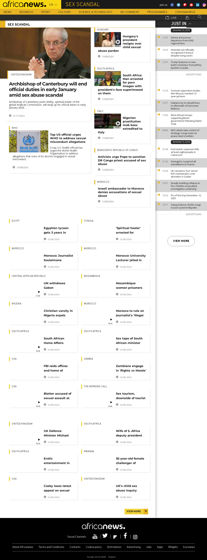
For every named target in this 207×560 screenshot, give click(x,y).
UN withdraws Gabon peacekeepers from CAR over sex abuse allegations (59, 286)
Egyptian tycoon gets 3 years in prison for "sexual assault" (57, 231)
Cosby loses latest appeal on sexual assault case (57, 488)
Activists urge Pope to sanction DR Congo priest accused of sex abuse (122, 160)
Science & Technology (95, 12)
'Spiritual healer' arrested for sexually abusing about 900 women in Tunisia (130, 231)
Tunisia (88, 221)
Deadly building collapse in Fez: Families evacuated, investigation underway (185, 186)
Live (171, 17)
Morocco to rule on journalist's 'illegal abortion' (130, 313)
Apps (160, 547)
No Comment (129, 12)
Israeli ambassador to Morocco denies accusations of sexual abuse (121, 192)
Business (26, 12)
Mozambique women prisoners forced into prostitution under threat (130, 286)
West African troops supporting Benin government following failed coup (186, 119)
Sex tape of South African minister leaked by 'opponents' (129, 341)
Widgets (173, 547)
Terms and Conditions (51, 547)
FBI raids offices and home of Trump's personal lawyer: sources (57, 369)
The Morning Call (95, 386)
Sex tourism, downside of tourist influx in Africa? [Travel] (130, 396)
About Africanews (22, 547)
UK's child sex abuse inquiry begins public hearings (126, 488)
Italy (100, 111)
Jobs (149, 547)
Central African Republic (29, 276)
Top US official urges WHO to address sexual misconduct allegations (68, 138)
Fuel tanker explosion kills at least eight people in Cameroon (185, 152)
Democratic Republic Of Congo (117, 150)
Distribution (114, 547)
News (8, 12)
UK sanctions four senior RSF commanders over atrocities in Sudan (184, 173)
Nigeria (16, 303)
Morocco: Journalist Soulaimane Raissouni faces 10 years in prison (58, 258)
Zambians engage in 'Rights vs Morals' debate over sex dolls (131, 369)
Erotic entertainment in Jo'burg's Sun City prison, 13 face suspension (57, 461)
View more (181, 241)
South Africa (105, 68)
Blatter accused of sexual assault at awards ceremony (57, 396)
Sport (45, 12)
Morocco (103, 182)
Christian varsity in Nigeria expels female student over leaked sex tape (58, 313)
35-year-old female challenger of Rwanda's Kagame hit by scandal (130, 461)
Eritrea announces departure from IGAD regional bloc (182, 40)
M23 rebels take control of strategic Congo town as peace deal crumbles (185, 133)
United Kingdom (21, 74)
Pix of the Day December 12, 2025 (186, 197)
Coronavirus (185, 12)
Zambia (88, 359)
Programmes (157, 12)
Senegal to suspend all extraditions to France (183, 163)
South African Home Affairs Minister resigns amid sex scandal (57, 341)
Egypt (16, 221)
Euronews (189, 547)
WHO (14, 128)
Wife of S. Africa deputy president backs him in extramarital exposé (129, 433)
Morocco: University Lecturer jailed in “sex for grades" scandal (131, 258)
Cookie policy (94, 547)
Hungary (103, 29)
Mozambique (92, 276)
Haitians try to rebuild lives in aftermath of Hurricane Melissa (185, 105)
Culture (64, 12)
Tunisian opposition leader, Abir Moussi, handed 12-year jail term (186, 93)
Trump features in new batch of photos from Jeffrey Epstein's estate (186, 65)
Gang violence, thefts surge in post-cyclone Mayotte (186, 206)
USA (14, 359)
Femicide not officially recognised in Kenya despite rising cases (182, 52)
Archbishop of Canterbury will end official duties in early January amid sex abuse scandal (48, 89)
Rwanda (89, 451)
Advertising (134, 547)
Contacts (75, 547)
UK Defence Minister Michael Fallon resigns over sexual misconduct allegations (58, 433)
